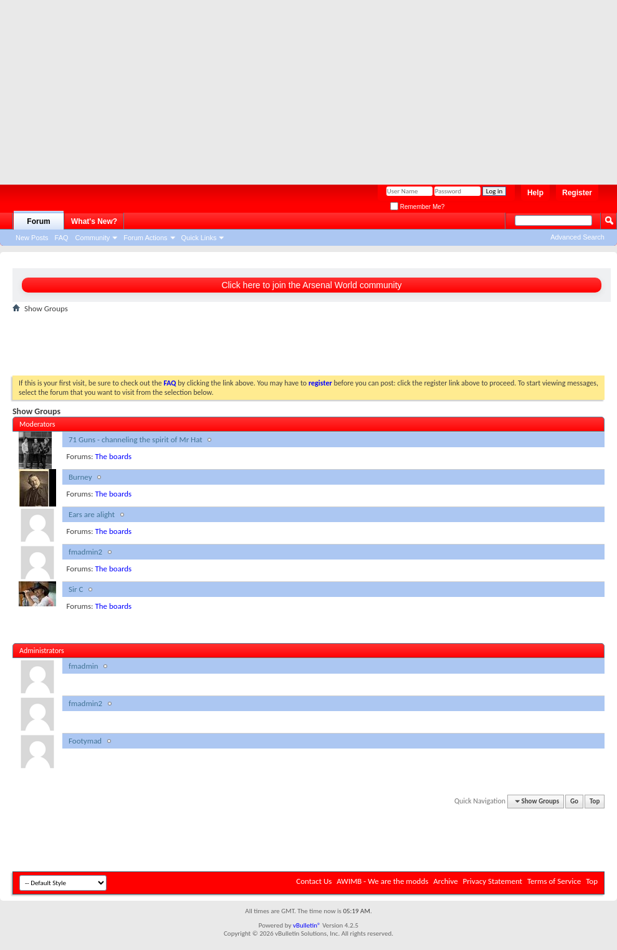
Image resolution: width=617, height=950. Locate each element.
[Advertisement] (221, 87)
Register (577, 192)
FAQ (62, 237)
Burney (80, 477)
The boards (113, 456)
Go (574, 801)
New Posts (32, 237)
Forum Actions (145, 237)
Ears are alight (92, 514)
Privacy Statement (492, 881)
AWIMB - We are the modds (382, 881)
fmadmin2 (85, 551)
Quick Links (199, 237)
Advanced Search (577, 237)
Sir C (76, 589)
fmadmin (83, 666)
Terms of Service (554, 881)
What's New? (94, 221)
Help (535, 192)
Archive (445, 881)
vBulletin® (307, 925)
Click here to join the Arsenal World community (311, 285)
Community (92, 237)
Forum (38, 221)
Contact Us (314, 881)
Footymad (85, 740)
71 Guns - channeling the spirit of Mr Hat (136, 439)
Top (595, 801)
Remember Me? (417, 206)
